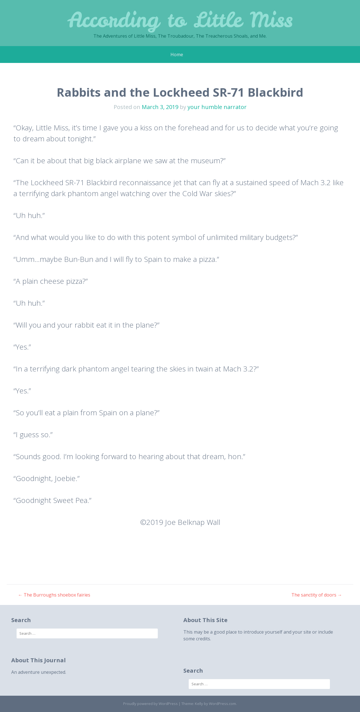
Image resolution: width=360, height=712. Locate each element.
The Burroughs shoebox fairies (54, 595)
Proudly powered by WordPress (150, 703)
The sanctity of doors (316, 595)
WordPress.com (222, 703)
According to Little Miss (180, 19)
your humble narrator (217, 107)
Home (176, 54)
